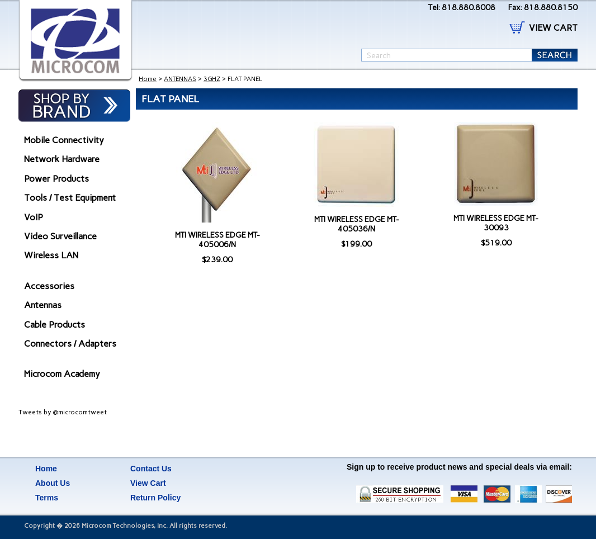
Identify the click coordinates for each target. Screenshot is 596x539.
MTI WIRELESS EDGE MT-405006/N (217, 239)
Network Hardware (62, 159)
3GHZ (212, 79)
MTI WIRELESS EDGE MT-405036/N (356, 224)
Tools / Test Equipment (70, 197)
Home (148, 79)
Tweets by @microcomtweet (62, 412)
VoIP (33, 217)
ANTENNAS (180, 79)
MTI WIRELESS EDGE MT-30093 (495, 223)
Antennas (43, 305)
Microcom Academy (62, 373)
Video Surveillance (60, 236)
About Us (52, 483)
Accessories (49, 286)
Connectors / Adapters (70, 343)
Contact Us (151, 468)
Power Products (56, 178)
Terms (46, 497)
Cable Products (54, 324)
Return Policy (155, 497)
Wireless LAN (51, 255)
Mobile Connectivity (64, 140)
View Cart (148, 483)
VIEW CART (553, 27)
